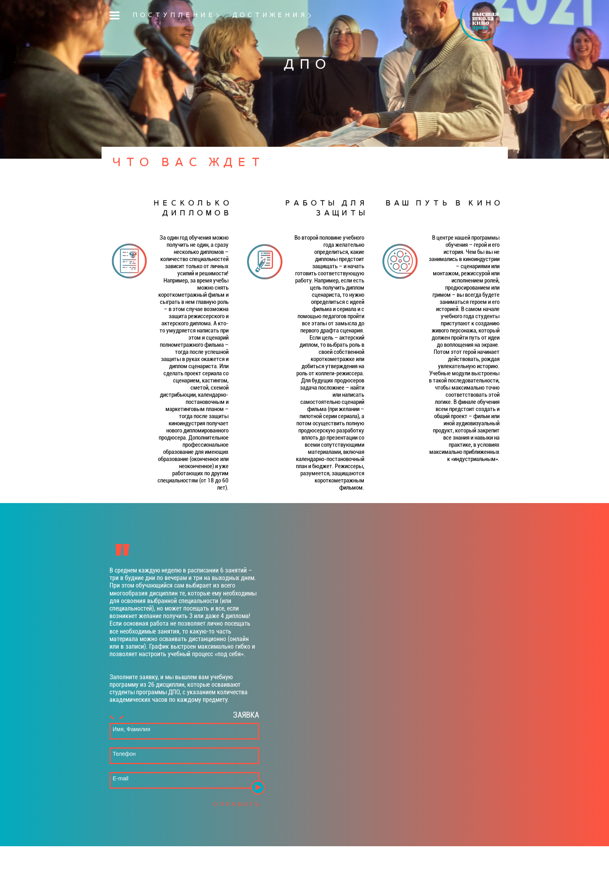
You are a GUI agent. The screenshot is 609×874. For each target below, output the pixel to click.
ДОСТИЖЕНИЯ (268, 15)
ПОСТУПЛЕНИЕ (172, 15)
